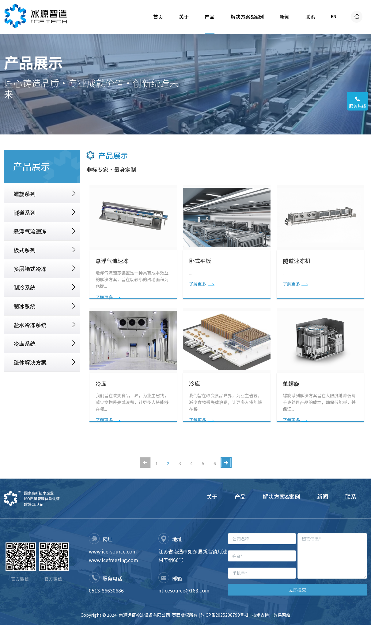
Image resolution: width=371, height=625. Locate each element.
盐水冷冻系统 (44, 325)
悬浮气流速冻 (44, 231)
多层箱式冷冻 (44, 269)
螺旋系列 (44, 194)
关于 (184, 16)
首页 (158, 16)
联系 (310, 16)
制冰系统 (44, 306)
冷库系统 (44, 343)
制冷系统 (44, 287)
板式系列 (44, 250)
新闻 (285, 16)
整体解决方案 (44, 362)
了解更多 (108, 297)
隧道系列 (44, 212)
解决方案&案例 (247, 16)
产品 (209, 16)
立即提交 (297, 590)
